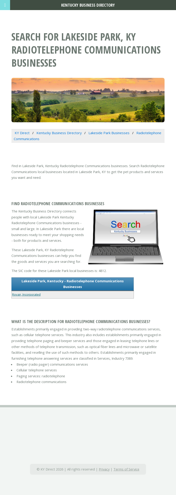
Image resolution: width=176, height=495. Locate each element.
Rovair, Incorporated (26, 294)
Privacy (104, 469)
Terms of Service (126, 469)
